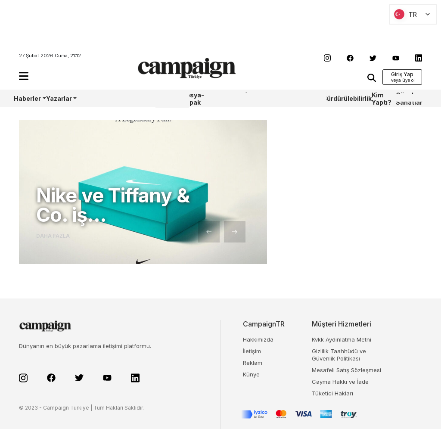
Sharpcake (228, 98)
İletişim (252, 351)
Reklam (252, 362)
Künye (251, 374)
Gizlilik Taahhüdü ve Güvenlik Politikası (339, 355)
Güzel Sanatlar (409, 98)
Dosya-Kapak (192, 98)
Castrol (131, 98)
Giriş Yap (402, 74)
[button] (23, 76)
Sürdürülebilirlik (347, 98)
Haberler (27, 98)
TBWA (283, 98)
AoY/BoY (89, 98)
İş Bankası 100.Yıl (257, 98)
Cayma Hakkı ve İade (340, 381)
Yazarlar (59, 98)
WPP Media (164, 98)
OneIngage (307, 98)
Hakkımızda (258, 339)
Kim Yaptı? (381, 98)
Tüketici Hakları (332, 393)
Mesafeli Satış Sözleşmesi (346, 370)
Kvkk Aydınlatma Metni (341, 339)
